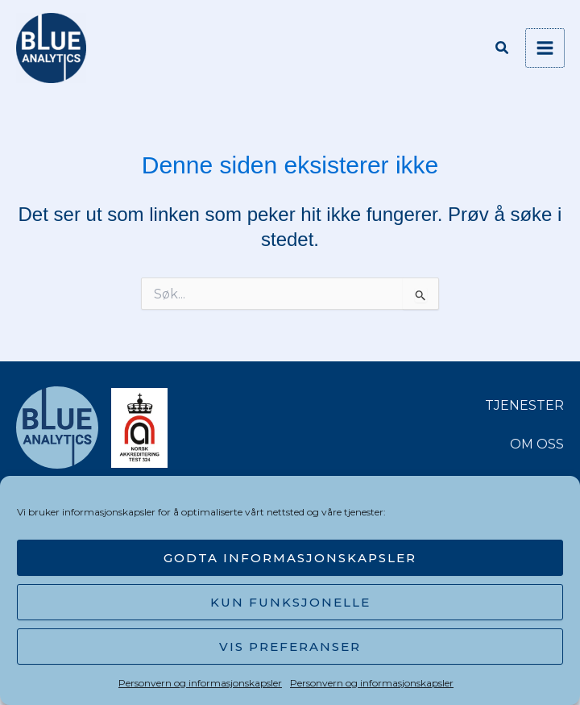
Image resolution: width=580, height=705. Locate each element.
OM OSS (537, 444)
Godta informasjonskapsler (290, 557)
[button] (502, 50)
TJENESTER (524, 405)
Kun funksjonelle (290, 602)
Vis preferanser (290, 646)
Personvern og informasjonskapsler (200, 683)
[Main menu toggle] (545, 48)
